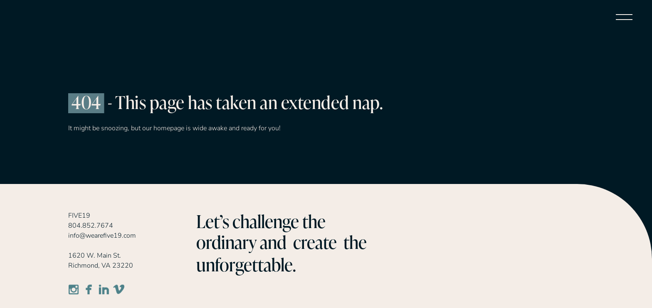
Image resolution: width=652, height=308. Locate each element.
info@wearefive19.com (102, 235)
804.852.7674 (90, 225)
